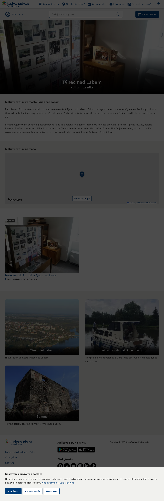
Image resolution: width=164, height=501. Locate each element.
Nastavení (51, 491)
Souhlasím (13, 491)
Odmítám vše (32, 491)
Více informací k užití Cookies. (58, 482)
